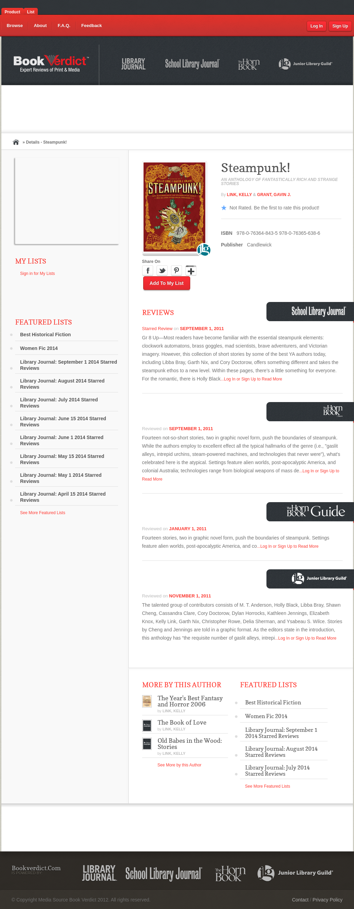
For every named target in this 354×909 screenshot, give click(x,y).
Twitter (162, 270)
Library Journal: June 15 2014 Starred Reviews (63, 421)
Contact (300, 899)
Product (12, 12)
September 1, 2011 (202, 328)
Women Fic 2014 (39, 348)
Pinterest (176, 270)
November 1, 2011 (190, 595)
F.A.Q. (64, 25)
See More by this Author (180, 765)
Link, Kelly (240, 194)
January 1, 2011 (187, 528)
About (40, 25)
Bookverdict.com (52, 65)
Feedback (91, 25)
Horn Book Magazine (335, 411)
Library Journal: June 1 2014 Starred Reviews (62, 440)
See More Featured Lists (42, 512)
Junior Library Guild (305, 65)
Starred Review (157, 328)
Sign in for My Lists (37, 273)
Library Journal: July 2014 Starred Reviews (59, 403)
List (30, 12)
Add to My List (167, 283)
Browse (15, 25)
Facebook (147, 270)
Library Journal (135, 65)
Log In (316, 26)
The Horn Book (249, 64)
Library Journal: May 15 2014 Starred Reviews (62, 459)
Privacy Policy (327, 899)
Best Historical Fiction (45, 334)
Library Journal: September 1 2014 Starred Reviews (68, 365)
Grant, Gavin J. (274, 194)
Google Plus (190, 270)
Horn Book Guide (317, 511)
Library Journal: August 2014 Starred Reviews (62, 384)
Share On (151, 261)
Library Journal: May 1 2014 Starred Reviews (61, 478)
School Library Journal (192, 65)
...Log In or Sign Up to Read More (251, 379)
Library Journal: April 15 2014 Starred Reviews (63, 497)
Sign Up (340, 26)
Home (15, 142)
